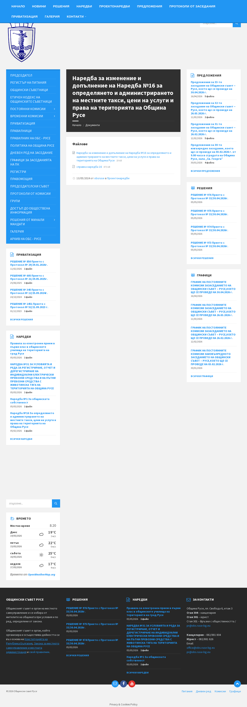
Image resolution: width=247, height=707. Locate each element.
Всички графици (202, 376)
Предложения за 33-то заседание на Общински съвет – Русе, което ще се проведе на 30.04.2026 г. (213, 87)
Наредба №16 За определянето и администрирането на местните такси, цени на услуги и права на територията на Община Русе (33, 420)
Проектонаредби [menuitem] (114, 6)
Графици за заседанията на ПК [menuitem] (31, 162)
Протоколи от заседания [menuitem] (192, 6)
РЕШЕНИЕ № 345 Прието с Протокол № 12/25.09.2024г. (29, 291)
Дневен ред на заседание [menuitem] (31, 153)
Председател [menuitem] (21, 75)
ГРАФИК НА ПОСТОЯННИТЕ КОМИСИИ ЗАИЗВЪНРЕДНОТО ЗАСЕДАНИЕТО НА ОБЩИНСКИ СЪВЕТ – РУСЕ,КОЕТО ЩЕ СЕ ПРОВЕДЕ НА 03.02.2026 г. (211, 357)
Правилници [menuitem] (21, 131)
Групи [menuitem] (15, 201)
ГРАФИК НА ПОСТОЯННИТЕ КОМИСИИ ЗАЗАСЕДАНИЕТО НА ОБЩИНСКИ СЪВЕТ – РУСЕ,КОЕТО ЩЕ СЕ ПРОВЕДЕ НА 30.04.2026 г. (213, 287)
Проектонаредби (118, 178)
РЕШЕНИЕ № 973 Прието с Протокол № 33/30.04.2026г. (209, 244)
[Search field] (220, 23)
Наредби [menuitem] (84, 6)
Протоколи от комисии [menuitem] (30, 193)
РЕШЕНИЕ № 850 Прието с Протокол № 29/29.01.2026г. (29, 263)
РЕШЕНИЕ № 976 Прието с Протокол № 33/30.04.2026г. (209, 196)
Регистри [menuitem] (18, 172)
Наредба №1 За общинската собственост (29, 400)
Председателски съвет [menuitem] (29, 186)
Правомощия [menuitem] (21, 179)
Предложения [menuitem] (149, 6)
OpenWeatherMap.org (41, 574)
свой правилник (39, 652)
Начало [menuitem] (18, 6)
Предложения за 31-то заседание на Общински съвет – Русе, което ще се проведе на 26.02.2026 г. (213, 129)
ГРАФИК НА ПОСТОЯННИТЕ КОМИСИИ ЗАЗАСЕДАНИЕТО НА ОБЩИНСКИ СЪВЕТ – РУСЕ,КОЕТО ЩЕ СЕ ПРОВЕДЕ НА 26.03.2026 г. (213, 310)
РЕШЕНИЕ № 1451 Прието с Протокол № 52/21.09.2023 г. (29, 305)
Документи (92, 125)
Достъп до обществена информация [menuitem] (30, 210)
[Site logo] (21, 61)
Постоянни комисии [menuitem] (28, 109)
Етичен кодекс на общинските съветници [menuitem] (31, 99)
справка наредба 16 (89, 167)
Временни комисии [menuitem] (26, 116)
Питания (187, 691)
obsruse (99, 178)
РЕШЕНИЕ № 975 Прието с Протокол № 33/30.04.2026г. (209, 212)
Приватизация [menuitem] (24, 16)
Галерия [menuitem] (52, 16)
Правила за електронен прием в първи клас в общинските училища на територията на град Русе (32, 348)
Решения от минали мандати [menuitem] (27, 222)
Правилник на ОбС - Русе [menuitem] (30, 138)
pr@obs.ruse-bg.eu (198, 625)
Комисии (220, 691)
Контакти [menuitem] (75, 16)
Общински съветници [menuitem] (29, 90)
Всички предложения (205, 170)
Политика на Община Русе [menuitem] (32, 145)
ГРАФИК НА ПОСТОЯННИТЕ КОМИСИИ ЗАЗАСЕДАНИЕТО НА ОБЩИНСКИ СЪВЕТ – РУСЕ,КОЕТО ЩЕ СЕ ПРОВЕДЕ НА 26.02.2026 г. (213, 333)
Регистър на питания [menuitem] (28, 82)
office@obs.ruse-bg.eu (201, 648)
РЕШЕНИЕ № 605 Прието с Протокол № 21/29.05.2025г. (29, 277)
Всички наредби (21, 438)
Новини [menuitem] (39, 6)
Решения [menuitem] (61, 6)
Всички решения (21, 319)
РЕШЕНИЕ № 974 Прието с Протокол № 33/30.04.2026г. (209, 228)
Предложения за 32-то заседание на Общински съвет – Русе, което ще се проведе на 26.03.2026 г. (213, 108)
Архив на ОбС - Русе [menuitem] (25, 239)
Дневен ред (203, 691)
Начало (76, 125)
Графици (235, 691)
